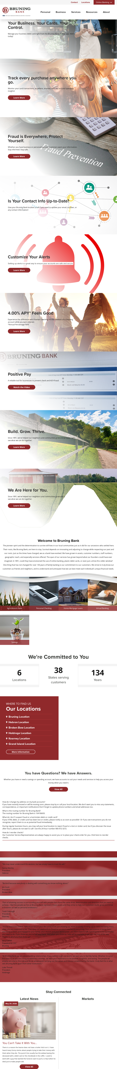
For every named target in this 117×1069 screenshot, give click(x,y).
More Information (21, 752)
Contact (74, 2)
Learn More (19, 97)
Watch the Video (21, 387)
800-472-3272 (60, 828)
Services (76, 12)
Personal (45, 12)
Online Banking (102, 2)
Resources (91, 12)
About (106, 12)
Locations (85, 2)
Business (61, 12)
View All (58, 789)
